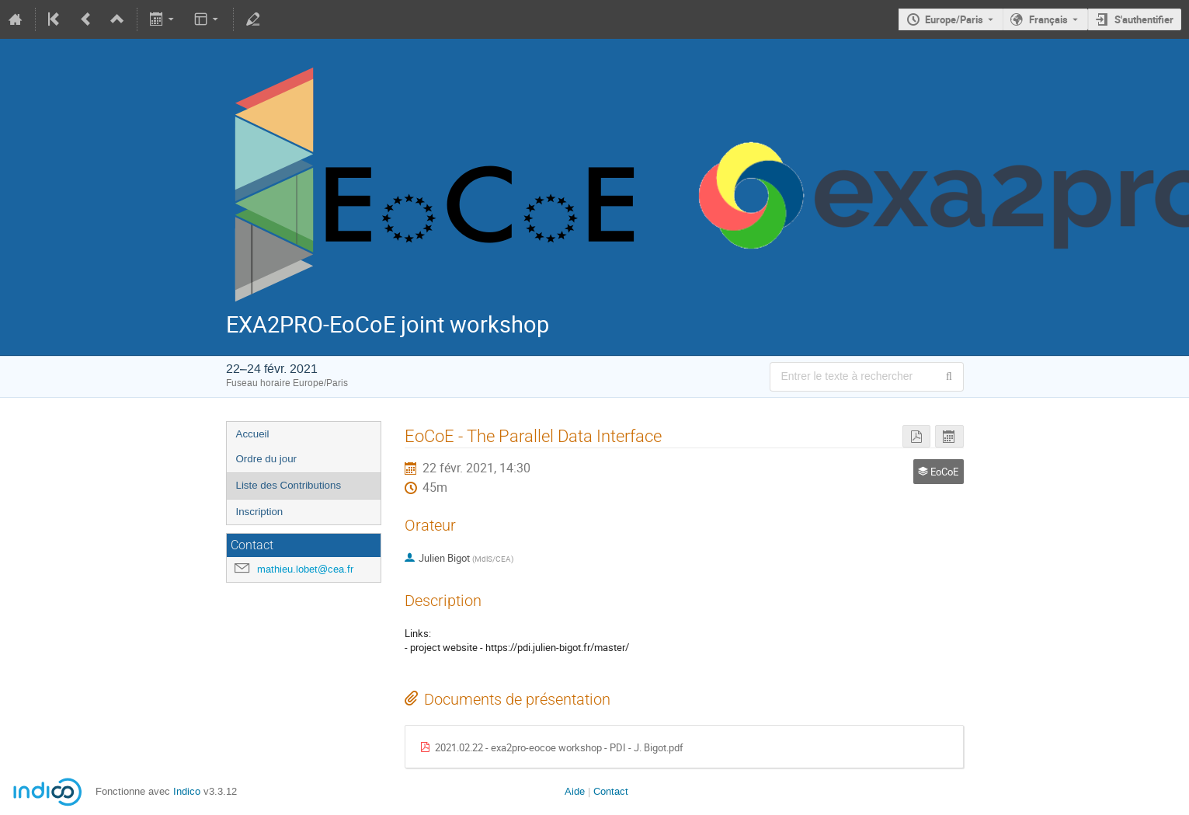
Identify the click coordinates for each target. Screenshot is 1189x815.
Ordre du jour (266, 459)
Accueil (252, 434)
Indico (186, 791)
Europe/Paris (954, 19)
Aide (575, 791)
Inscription (259, 511)
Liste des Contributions (289, 485)
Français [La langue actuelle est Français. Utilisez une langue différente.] (1048, 19)
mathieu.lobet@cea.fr (305, 569)
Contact (610, 791)
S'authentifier (1143, 19)
